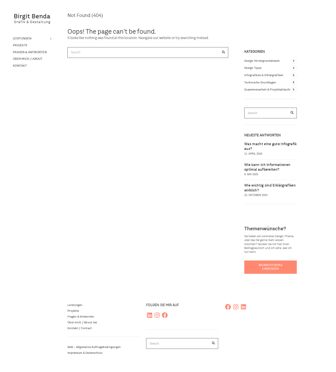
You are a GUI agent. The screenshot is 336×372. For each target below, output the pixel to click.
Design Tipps (252, 68)
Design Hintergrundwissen (262, 61)
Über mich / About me (82, 322)
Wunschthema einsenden (270, 267)
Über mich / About (28, 58)
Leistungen (22, 38)
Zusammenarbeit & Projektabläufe (267, 89)
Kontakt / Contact (80, 328)
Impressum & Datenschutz (85, 353)
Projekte (20, 45)
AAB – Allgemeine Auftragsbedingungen (94, 347)
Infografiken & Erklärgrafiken (264, 75)
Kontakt (20, 65)
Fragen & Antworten (30, 52)
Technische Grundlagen (260, 82)
